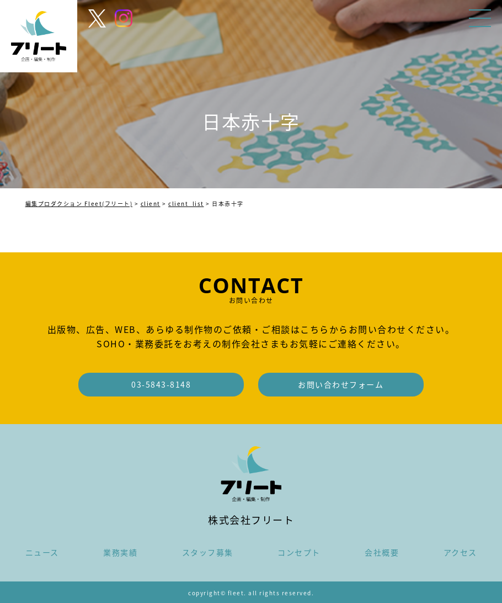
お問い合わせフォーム (340, 384)
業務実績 (120, 552)
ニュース (42, 552)
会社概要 (382, 552)
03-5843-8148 (161, 384)
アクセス (460, 552)
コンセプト (299, 552)
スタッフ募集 (207, 552)
